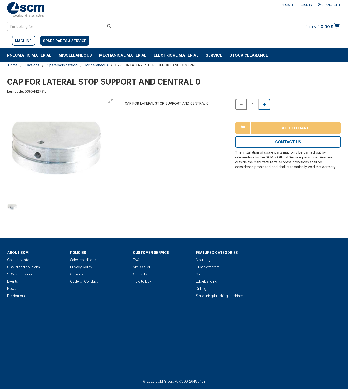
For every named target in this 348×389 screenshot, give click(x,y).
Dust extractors (208, 267)
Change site (329, 4)
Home (13, 65)
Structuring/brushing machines (220, 296)
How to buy (142, 281)
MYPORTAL (142, 267)
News (11, 288)
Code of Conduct (84, 281)
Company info (18, 260)
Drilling (201, 288)
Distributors (16, 296)
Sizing (200, 274)
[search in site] (55, 26)
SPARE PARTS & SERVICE (64, 41)
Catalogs (32, 65)
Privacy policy (81, 267)
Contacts (140, 274)
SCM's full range (20, 274)
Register (289, 4)
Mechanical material (122, 55)
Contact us (288, 142)
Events (12, 281)
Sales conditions (83, 260)
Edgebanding (206, 281)
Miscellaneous (75, 55)
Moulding (203, 260)
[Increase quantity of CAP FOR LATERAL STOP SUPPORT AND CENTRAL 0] (264, 104)
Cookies (76, 274)
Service (214, 55)
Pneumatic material (29, 55)
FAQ (136, 260)
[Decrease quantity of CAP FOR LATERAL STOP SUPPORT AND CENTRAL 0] (241, 104)
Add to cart (295, 128)
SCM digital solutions (23, 267)
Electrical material (176, 55)
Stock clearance (248, 55)
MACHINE (23, 41)
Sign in (306, 4)
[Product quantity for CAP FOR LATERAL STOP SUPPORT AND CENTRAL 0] (253, 104)
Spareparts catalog (62, 65)
